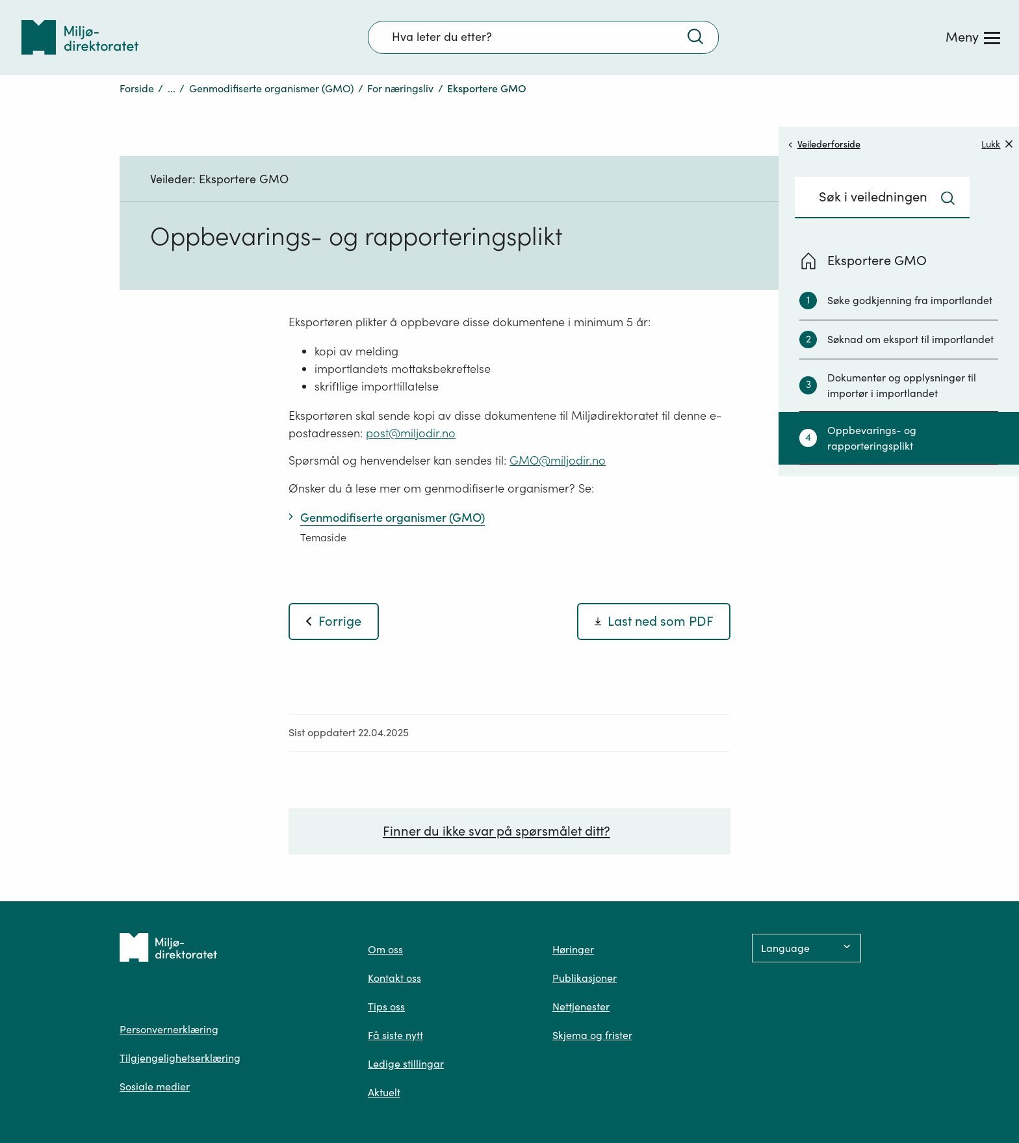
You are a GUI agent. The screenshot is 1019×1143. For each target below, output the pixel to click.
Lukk (997, 143)
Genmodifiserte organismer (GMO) (271, 88)
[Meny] (973, 37)
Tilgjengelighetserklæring (180, 1057)
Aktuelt (384, 1092)
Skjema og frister (592, 1035)
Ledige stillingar (406, 1063)
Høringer (573, 949)
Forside (137, 88)
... (171, 88)
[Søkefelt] (543, 37)
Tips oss (386, 1006)
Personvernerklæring (169, 1029)
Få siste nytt (395, 1035)
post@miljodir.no (411, 433)
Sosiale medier (155, 1086)
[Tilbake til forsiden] (79, 37)
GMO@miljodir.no (558, 460)
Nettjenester (581, 1006)
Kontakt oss (394, 977)
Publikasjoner (584, 977)
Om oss (385, 949)
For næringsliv (400, 88)
